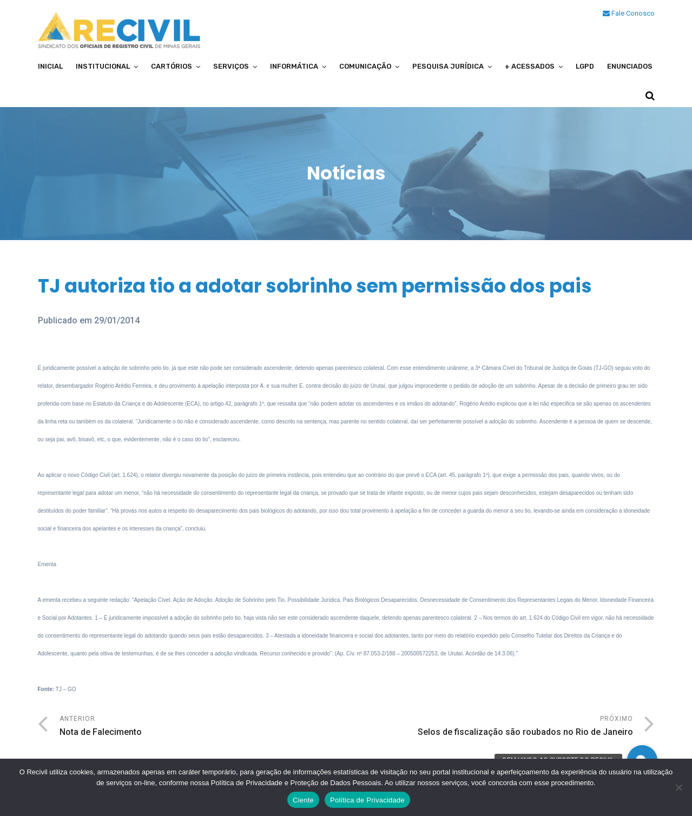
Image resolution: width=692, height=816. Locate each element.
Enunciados (630, 66)
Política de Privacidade (367, 800)
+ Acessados (530, 66)
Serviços (231, 66)
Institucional (103, 66)
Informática (294, 66)
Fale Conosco (629, 13)
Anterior (203, 727)
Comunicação (365, 66)
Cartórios (171, 66)
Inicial (50, 66)
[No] (678, 787)
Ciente (303, 800)
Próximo (489, 727)
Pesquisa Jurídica (448, 66)
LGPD (585, 66)
